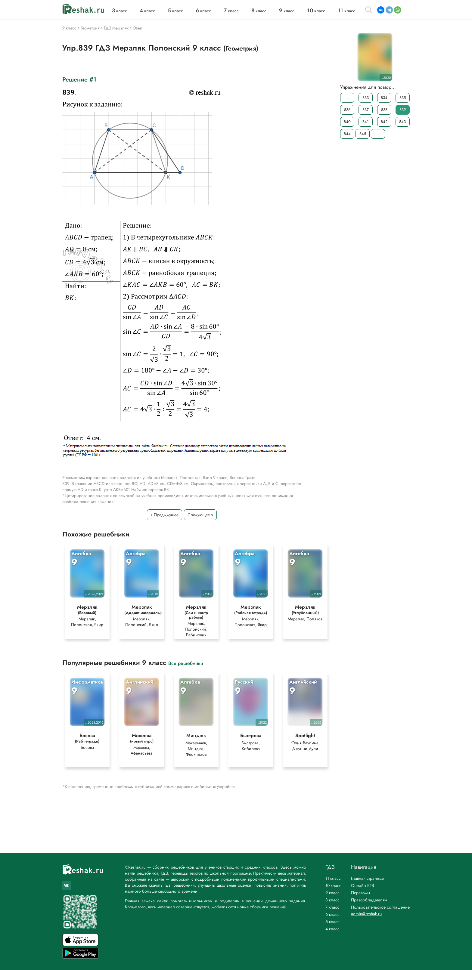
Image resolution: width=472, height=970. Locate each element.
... (347, 97)
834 (384, 97)
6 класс (332, 914)
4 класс (332, 929)
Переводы (360, 893)
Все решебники (185, 663)
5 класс (332, 922)
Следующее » (200, 515)
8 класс (332, 900)
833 (365, 97)
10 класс (333, 885)
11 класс (333, 878)
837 (365, 110)
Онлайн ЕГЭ (362, 885)
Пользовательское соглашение (380, 907)
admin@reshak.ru (366, 914)
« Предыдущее (165, 515)
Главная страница (367, 878)
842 (384, 122)
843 (402, 122)
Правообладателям (369, 900)
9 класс (332, 893)
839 (402, 110)
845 (362, 134)
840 (347, 122)
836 (347, 110)
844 (347, 134)
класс (119, 11)
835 (402, 97)
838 (384, 110)
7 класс (332, 907)
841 (365, 122)
